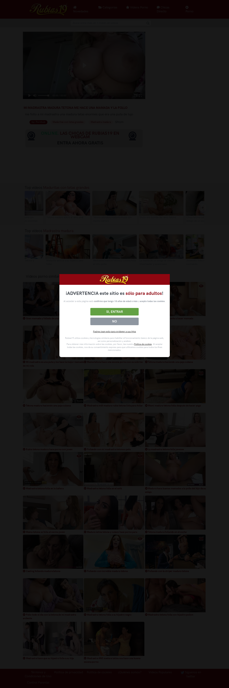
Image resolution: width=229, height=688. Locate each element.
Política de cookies (143, 344)
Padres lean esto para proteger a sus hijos (114, 331)
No (114, 321)
